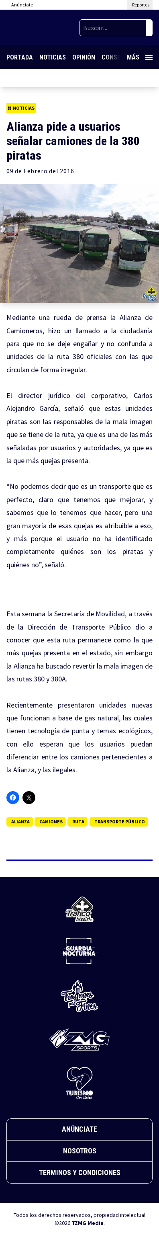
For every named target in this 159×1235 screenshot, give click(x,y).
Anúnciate (79, 1129)
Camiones (51, 822)
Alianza (20, 822)
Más (140, 57)
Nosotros (79, 1151)
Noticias (52, 57)
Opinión (83, 57)
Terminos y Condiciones (79, 1172)
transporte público (119, 822)
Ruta (78, 822)
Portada (19, 57)
